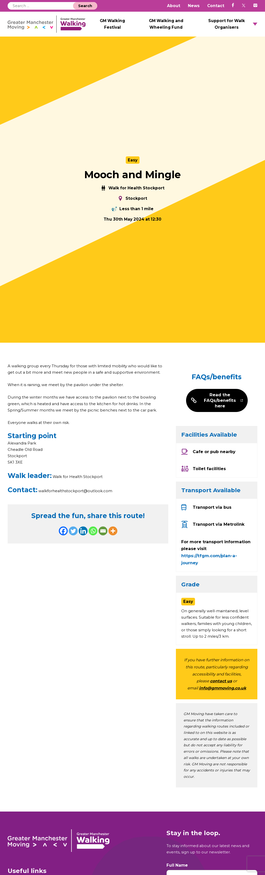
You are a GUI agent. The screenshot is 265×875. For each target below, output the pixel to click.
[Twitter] (73, 538)
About (173, 5)
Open (255, 26)
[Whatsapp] (93, 538)
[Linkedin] (83, 538)
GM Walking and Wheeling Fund (176, 26)
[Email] (103, 538)
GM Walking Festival (128, 26)
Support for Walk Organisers (230, 26)
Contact (215, 5)
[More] (112, 538)
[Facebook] (63, 538)
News (194, 5)
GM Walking (56, 26)
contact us (221, 688)
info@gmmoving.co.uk (222, 695)
